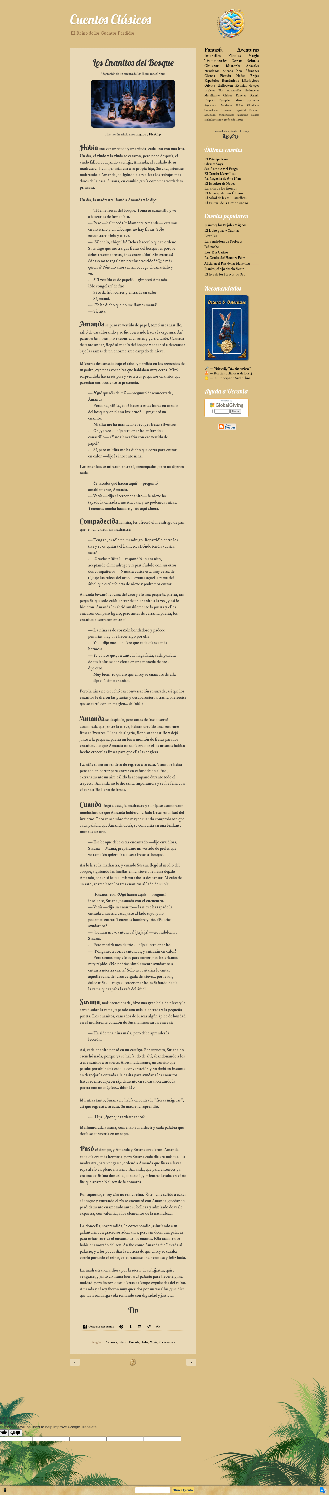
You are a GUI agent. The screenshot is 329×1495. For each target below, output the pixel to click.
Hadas (144, 1342)
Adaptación (234, 90)
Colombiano (211, 110)
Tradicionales (167, 1342)
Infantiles (212, 55)
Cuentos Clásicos (110, 19)
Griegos (254, 86)
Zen (239, 71)
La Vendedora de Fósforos (223, 241)
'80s (220, 90)
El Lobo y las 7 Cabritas (221, 231)
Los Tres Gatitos (216, 252)
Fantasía (134, 1342)
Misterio (233, 66)
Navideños (211, 71)
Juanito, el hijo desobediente (224, 269)
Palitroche (211, 247)
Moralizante (212, 95)
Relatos (252, 61)
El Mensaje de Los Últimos (223, 193)
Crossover (227, 110)
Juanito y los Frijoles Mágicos (225, 225)
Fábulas (123, 1342)
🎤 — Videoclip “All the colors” (227, 368)
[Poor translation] (15, 1432)
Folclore (254, 110)
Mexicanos (210, 115)
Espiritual (241, 110)
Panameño (242, 115)
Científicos (253, 105)
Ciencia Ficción (217, 76)
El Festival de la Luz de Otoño (226, 203)
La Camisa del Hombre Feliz (224, 258)
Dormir (254, 95)
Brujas (254, 76)
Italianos (238, 100)
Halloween (225, 85)
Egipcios (209, 100)
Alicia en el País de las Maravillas (227, 263)
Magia (153, 1342)
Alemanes (111, 1342)
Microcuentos (226, 115)
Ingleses (209, 90)
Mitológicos (250, 81)
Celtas (239, 105)
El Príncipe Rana (216, 159)
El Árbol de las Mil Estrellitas (225, 198)
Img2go (141, 134)
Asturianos (226, 105)
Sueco (219, 119)
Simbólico (210, 119)
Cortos (237, 61)
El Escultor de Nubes (219, 184)
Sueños (228, 71)
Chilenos (211, 66)
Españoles (211, 81)
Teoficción (229, 119)
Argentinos (210, 105)
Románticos (230, 81)
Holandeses (252, 90)
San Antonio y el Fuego (221, 169)
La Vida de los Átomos (220, 188)
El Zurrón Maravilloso (220, 174)
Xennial (241, 85)
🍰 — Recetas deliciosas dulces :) (228, 373)
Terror (239, 119)
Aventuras (248, 50)
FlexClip (155, 134)
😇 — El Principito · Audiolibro (227, 378)
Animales (252, 66)
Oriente (209, 85)
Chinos (227, 95)
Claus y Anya (213, 164)
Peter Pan (211, 236)
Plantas (255, 115)
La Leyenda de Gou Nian (222, 179)
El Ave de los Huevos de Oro (224, 274)
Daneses (241, 95)
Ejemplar (224, 100)
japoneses (253, 100)
